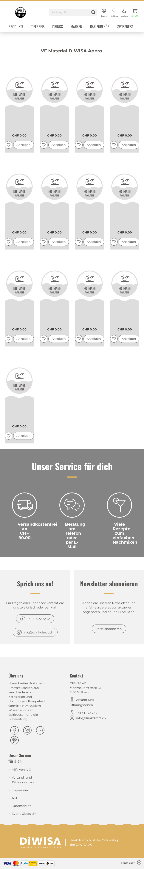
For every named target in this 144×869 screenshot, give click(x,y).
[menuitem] (73, 13)
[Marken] (76, 27)
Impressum (20, 790)
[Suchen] (93, 12)
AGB (15, 798)
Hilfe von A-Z (21, 769)
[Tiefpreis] (37, 27)
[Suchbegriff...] (73, 12)
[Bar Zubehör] (99, 27)
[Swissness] (125, 27)
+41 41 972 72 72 (38, 619)
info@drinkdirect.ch (38, 632)
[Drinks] (57, 27)
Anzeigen (23, 145)
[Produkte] (16, 27)
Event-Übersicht (24, 813)
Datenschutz (21, 806)
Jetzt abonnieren (109, 629)
